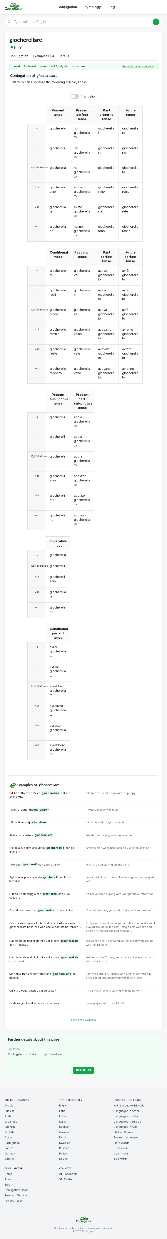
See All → (11, 1158)
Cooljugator (15, 1054)
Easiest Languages (126, 1137)
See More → (122, 1158)
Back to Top (83, 1069)
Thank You (121, 1148)
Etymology (92, 7)
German (10, 1153)
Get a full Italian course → (138, 66)
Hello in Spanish (124, 1132)
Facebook (68, 1174)
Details (63, 56)
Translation (89, 96)
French (9, 1148)
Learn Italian (121, 1153)
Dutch (8, 1137)
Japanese (11, 1121)
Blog (111, 7)
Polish (63, 1153)
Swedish (64, 1142)
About (8, 1179)
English (9, 1132)
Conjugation (67, 7)
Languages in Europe (127, 1121)
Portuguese (12, 1142)
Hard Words (121, 1142)
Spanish (10, 1126)
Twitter (66, 1179)
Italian (33, 1054)
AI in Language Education (130, 1105)
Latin (62, 1111)
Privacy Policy (14, 1200)
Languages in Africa (127, 1111)
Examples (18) (43, 56)
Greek (9, 1105)
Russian (10, 1111)
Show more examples (83, 1019)
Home (8, 1174)
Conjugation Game (16, 1190)
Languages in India (126, 1116)
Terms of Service (16, 1195)
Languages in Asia (125, 1126)
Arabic (9, 1116)
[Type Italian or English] (83, 22)
